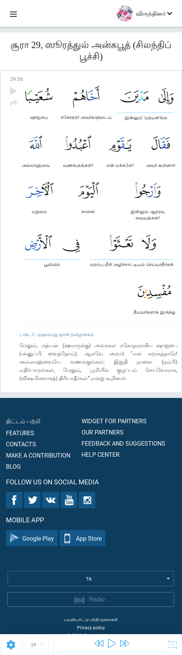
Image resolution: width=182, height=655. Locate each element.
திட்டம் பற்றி (23, 421)
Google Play (32, 538)
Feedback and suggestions (123, 443)
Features (20, 433)
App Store (82, 538)
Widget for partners (114, 421)
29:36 (16, 78)
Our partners (103, 432)
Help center (100, 454)
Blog (13, 466)
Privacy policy (91, 627)
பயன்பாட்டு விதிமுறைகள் (91, 619)
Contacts (21, 444)
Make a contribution (38, 455)
